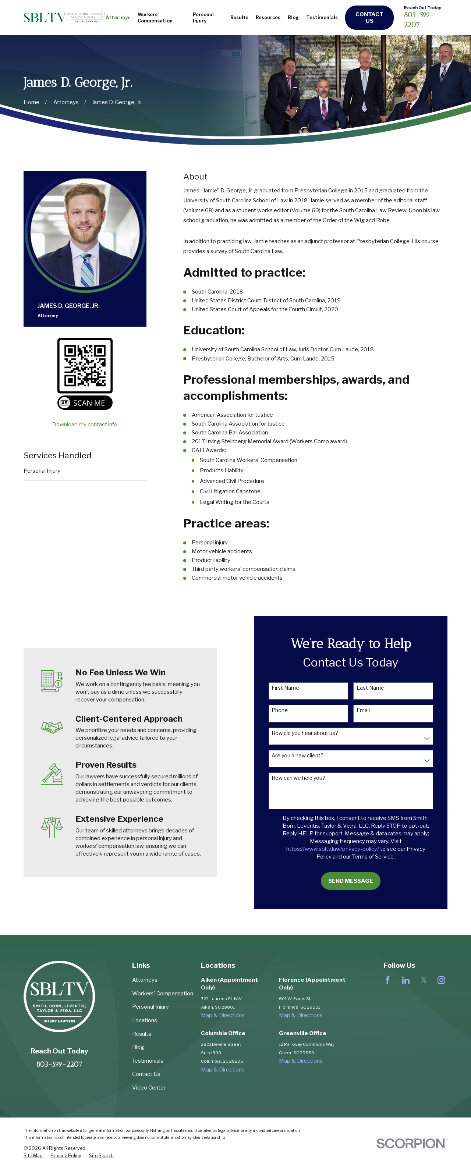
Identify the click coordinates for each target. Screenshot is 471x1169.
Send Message (358, 881)
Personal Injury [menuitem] (203, 18)
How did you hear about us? (312, 733)
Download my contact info (84, 424)
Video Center (149, 1087)
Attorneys (144, 980)
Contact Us (369, 17)
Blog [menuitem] (293, 17)
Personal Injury (42, 471)
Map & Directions (223, 1015)
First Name (293, 688)
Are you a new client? (305, 755)
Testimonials (147, 1061)
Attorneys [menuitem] (118, 17)
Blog (138, 1047)
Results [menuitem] (239, 17)
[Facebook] (388, 980)
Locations (144, 1020)
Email (371, 710)
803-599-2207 (59, 1064)
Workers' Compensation (162, 993)
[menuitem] (33, 1155)
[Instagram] (441, 980)
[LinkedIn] (406, 980)
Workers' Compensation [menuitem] (155, 18)
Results (141, 1034)
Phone (287, 710)
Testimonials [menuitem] (322, 17)
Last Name (378, 688)
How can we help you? (306, 778)
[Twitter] (424, 980)
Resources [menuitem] (268, 17)
